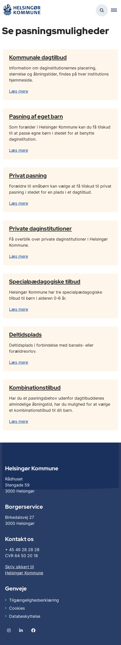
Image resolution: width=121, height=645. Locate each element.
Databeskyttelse (24, 616)
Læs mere (18, 91)
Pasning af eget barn (36, 116)
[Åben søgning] (102, 10)
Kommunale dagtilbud (38, 57)
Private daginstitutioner (40, 228)
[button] (116, 10)
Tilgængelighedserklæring (34, 600)
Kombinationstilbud (35, 387)
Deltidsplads (25, 334)
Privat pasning (28, 175)
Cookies (17, 608)
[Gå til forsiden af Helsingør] (21, 10)
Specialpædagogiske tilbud (44, 281)
